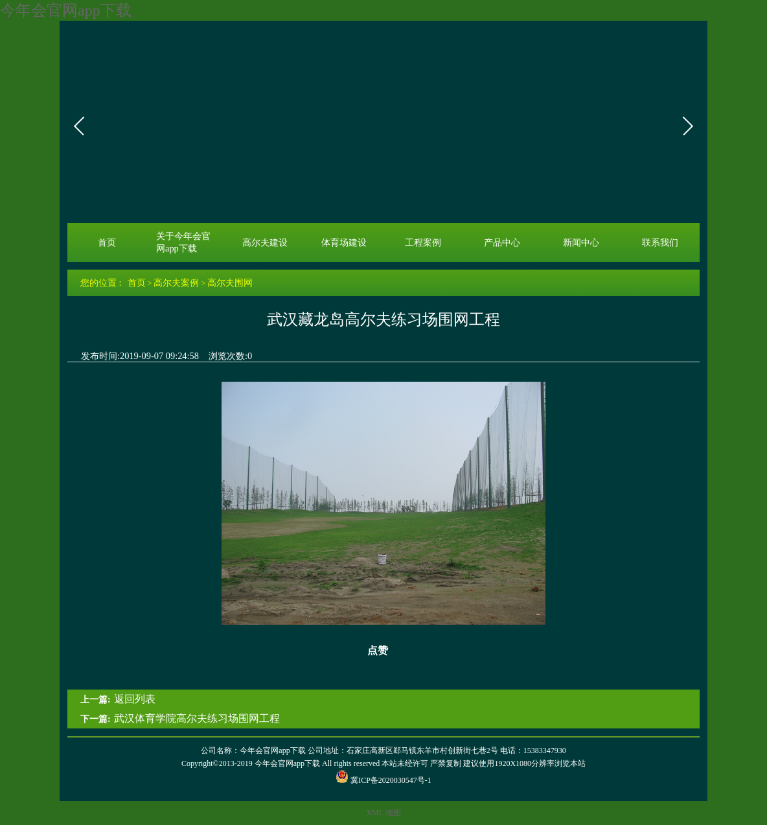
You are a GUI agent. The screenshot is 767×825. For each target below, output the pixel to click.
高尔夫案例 (176, 282)
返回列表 (134, 698)
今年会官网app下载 (66, 10)
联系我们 (660, 242)
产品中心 (502, 242)
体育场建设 (344, 242)
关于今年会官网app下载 (183, 242)
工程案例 (423, 242)
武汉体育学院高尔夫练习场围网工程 (197, 718)
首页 (107, 242)
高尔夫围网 (230, 282)
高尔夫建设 (265, 242)
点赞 (369, 650)
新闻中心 (581, 242)
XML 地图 (383, 812)
